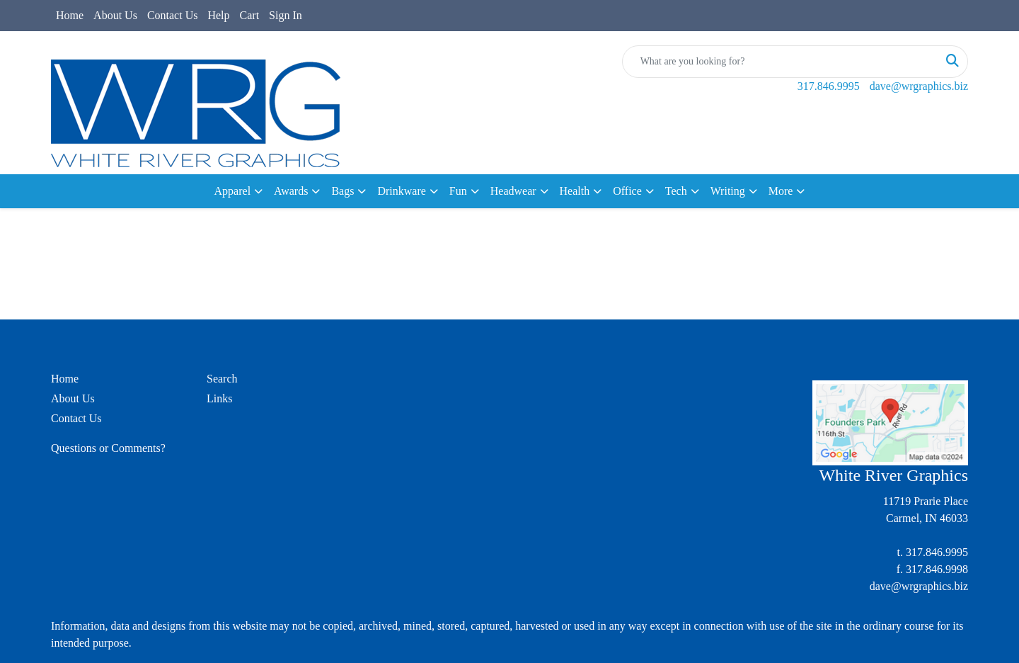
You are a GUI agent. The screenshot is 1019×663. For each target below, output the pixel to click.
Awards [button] (291, 191)
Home (70, 15)
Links (219, 398)
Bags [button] (342, 191)
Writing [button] (727, 191)
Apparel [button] (232, 191)
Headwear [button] (513, 191)
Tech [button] (676, 191)
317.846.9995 (829, 86)
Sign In (285, 15)
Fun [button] (458, 191)
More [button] (780, 191)
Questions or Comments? (108, 448)
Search (222, 379)
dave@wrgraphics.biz (919, 86)
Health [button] (575, 191)
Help (218, 15)
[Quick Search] (780, 61)
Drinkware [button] (401, 191)
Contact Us (172, 15)
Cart (250, 15)
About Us (115, 15)
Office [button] (627, 191)
